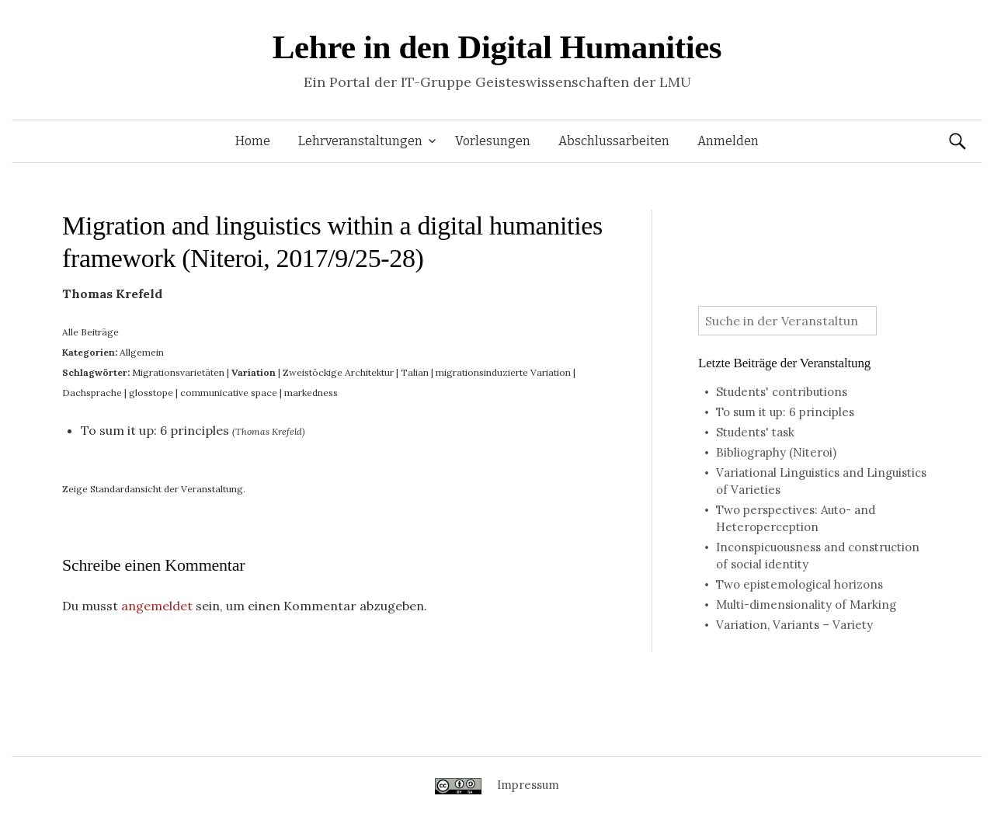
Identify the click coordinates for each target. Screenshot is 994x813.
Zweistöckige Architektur (338, 372)
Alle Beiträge (90, 332)
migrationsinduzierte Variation (503, 372)
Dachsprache (92, 392)
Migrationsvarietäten (178, 372)
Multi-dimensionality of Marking (806, 604)
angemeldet (157, 605)
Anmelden (728, 141)
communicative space (228, 392)
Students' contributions (781, 391)
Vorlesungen (492, 141)
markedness (311, 392)
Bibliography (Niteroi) (776, 452)
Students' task (755, 432)
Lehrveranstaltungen (360, 141)
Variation (253, 372)
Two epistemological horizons (799, 584)
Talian (415, 372)
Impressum (528, 784)
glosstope (151, 392)
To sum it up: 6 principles (155, 430)
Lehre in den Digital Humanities (497, 47)
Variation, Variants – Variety (794, 624)
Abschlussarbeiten (613, 141)
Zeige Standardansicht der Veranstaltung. (153, 489)
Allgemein (142, 352)
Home (252, 141)
